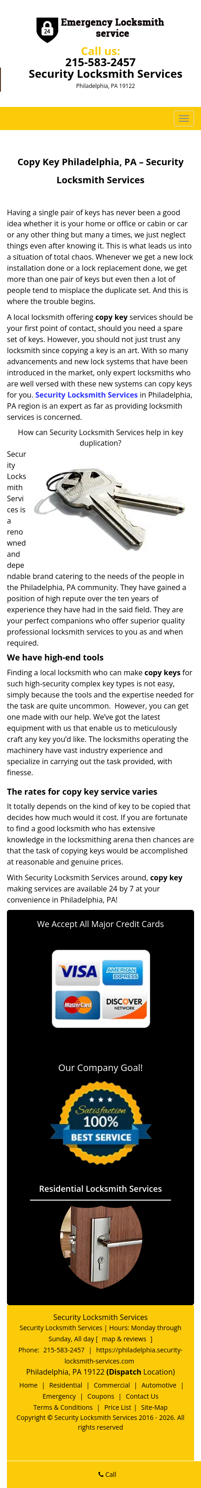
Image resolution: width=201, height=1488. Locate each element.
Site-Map (154, 1407)
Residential (65, 1385)
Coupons (100, 1396)
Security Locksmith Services (87, 395)
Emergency (59, 1396)
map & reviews (125, 1338)
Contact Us (142, 1396)
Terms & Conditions (63, 1407)
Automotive (159, 1385)
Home (28, 1385)
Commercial (112, 1385)
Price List (117, 1407)
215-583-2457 (100, 61)
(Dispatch (124, 1372)
